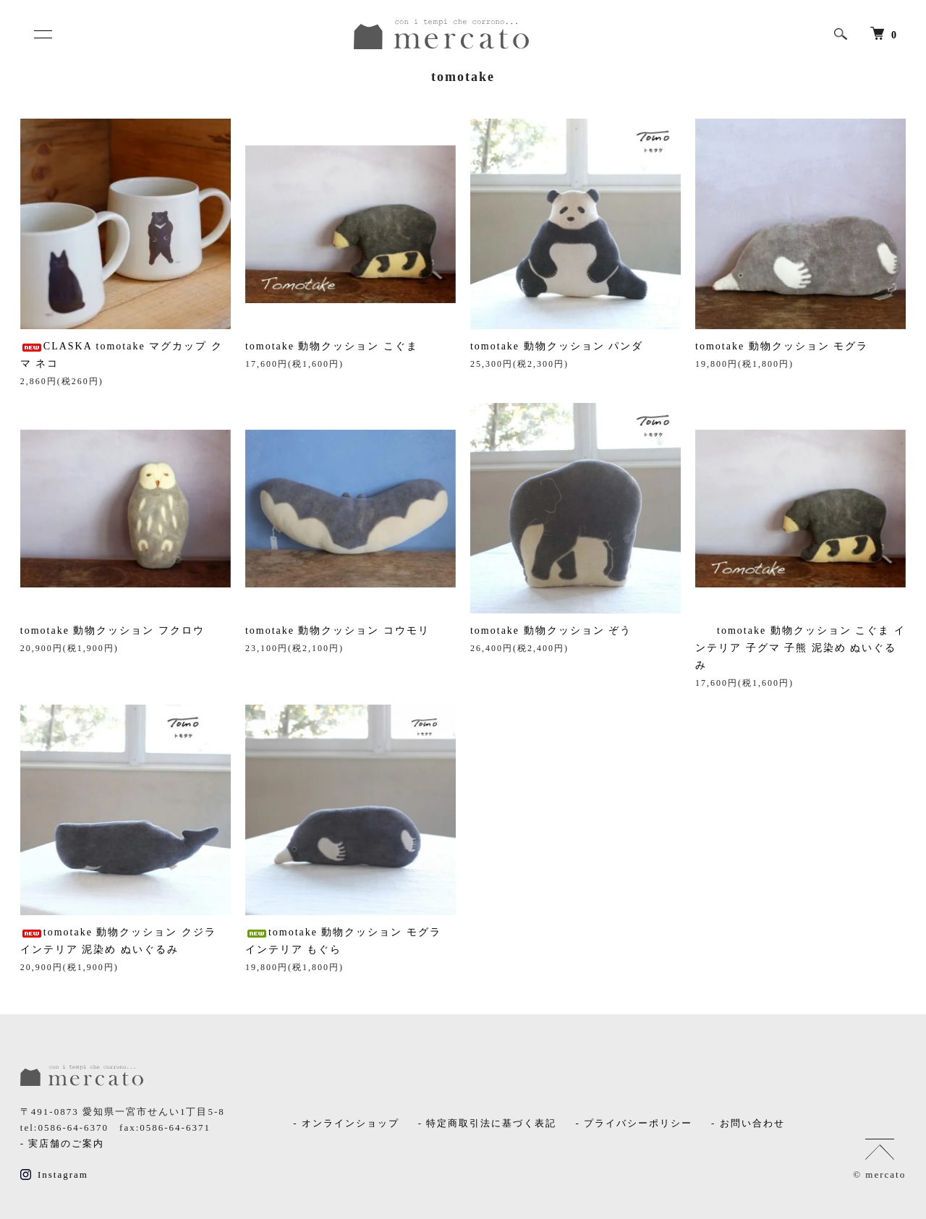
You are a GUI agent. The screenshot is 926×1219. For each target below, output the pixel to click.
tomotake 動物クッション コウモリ (337, 630)
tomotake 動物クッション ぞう (551, 630)
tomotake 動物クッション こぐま (331, 346)
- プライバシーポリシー (633, 1123)
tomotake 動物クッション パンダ (556, 346)
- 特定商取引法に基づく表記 (487, 1123)
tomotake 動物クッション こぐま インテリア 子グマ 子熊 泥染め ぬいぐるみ (800, 648)
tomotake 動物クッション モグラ (781, 346)
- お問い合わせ (748, 1123)
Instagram (54, 1175)
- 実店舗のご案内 (62, 1143)
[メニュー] (42, 34)
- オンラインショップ (346, 1123)
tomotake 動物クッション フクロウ (112, 630)
